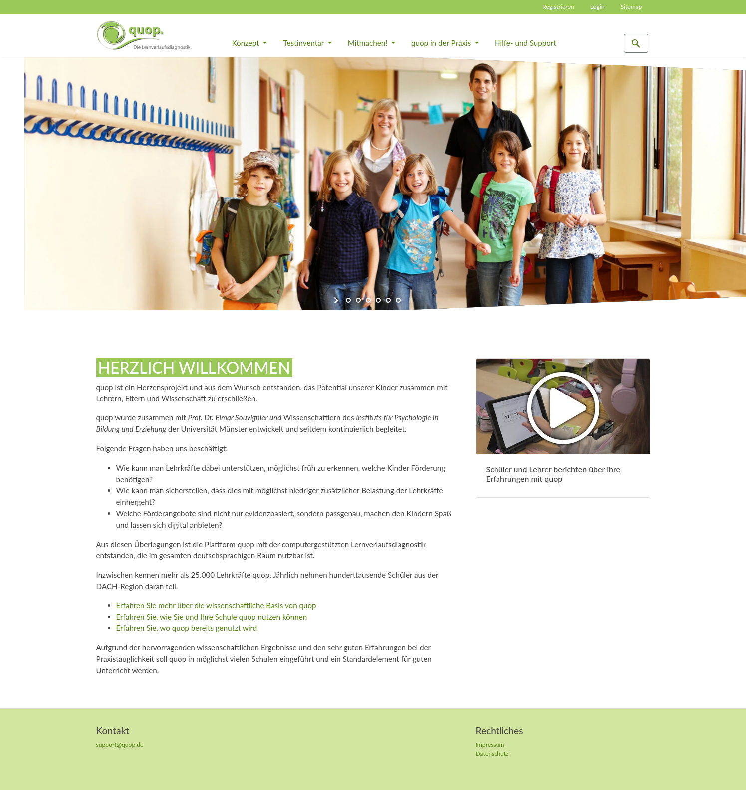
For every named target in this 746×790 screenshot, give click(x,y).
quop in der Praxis (442, 42)
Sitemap (631, 6)
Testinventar (304, 42)
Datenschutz (492, 753)
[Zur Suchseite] (636, 43)
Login (597, 6)
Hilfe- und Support (525, 42)
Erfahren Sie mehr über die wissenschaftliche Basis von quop (216, 605)
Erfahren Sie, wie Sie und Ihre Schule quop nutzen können (211, 616)
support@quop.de (120, 744)
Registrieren (558, 6)
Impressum (490, 744)
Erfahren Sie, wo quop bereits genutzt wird (186, 627)
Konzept (246, 42)
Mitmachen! (368, 42)
